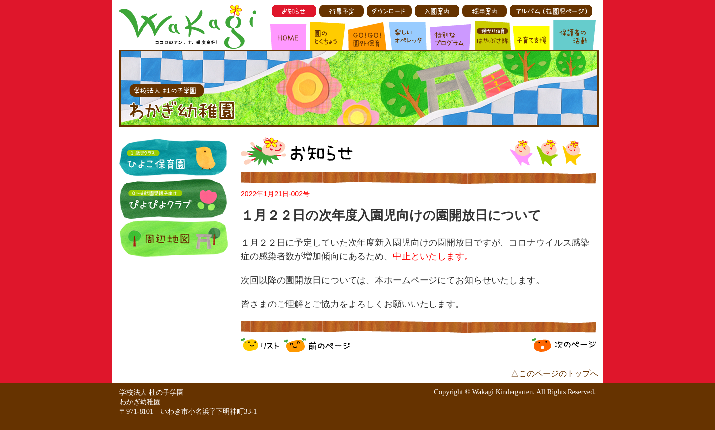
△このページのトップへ (554, 373)
